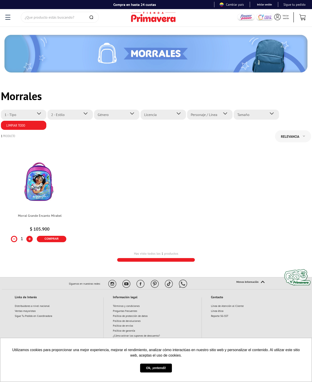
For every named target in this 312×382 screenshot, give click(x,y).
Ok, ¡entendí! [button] (156, 368)
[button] (25, 115)
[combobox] (60, 17)
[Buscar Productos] (92, 17)
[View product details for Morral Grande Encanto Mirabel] (39, 200)
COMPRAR (52, 238)
